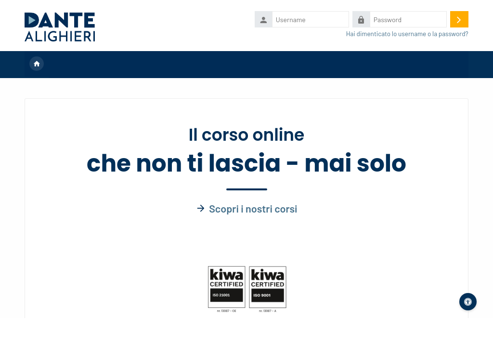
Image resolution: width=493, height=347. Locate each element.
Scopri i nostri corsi (253, 208)
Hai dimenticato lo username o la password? (407, 33)
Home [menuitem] (37, 64)
